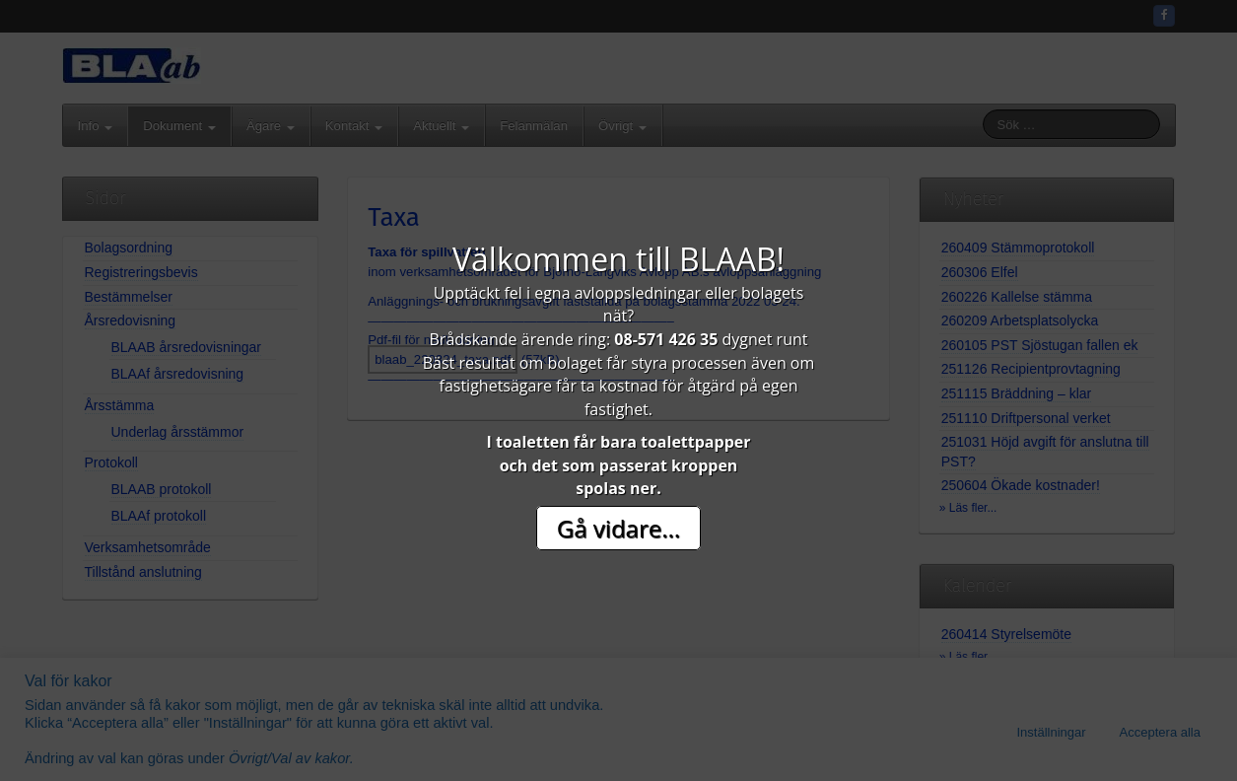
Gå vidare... (618, 528)
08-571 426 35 (666, 339)
